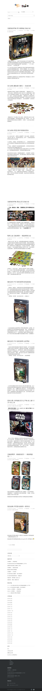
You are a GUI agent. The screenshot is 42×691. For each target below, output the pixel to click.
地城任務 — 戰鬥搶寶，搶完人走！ (13, 577)
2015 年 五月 (9, 600)
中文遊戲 (12, 405)
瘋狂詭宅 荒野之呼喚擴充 (12, 569)
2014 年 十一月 (10, 610)
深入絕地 (10, 89)
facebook (31, 689)
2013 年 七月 (9, 643)
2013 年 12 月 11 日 (12, 284)
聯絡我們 (11, 664)
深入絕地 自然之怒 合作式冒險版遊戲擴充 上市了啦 (16, 563)
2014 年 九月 (9, 614)
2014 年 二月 (9, 628)
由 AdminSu (21, 30)
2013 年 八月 (9, 641)
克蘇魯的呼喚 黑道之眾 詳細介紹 (18, 202)
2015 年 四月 (9, 602)
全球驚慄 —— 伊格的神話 (12, 561)
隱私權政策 (12, 663)
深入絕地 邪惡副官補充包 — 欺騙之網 (14, 575)
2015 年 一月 (9, 608)
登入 (8, 648)
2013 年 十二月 (10, 633)
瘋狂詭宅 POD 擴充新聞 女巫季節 (18, 341)
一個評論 (27, 30)
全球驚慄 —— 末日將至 (11, 571)
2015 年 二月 (9, 606)
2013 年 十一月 (10, 635)
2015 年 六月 (9, 598)
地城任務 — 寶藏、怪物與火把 (13, 579)
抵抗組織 (16, 509)
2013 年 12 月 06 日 (12, 458)
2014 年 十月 (9, 612)
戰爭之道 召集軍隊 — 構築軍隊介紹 (19, 236)
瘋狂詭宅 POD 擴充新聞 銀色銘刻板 (19, 282)
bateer (8, 591)
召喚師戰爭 (17, 459)
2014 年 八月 (9, 616)
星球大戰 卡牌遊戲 (18, 405)
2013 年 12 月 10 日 (12, 343)
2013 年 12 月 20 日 (12, 203)
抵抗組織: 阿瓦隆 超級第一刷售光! (18, 506)
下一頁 (13, 544)
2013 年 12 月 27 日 (12, 88)
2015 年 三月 (9, 604)
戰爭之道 (10, 239)
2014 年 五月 (9, 622)
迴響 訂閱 (10, 652)
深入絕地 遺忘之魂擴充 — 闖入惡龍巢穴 (14, 573)
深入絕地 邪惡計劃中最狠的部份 (18, 130)
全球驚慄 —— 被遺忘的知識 (12, 567)
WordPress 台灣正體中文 (12, 654)
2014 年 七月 (9, 618)
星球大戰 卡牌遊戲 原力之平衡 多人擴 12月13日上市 (20, 401)
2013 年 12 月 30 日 (12, 30)
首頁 (10, 660)
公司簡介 (11, 661)
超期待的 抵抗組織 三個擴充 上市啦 (14, 565)
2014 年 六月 (9, 620)
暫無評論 (27, 88)
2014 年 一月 (9, 631)
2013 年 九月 (9, 639)
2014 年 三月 (9, 626)
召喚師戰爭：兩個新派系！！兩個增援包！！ (20, 455)
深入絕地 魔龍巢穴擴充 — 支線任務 (19, 86)
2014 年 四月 (9, 624)
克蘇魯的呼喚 (11, 31)
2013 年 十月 (9, 637)
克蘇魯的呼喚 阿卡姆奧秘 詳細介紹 (18, 28)
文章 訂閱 (10, 650)
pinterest (34, 689)
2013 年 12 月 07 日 (12, 404)
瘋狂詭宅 (10, 285)
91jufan (8, 589)
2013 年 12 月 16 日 (12, 237)
